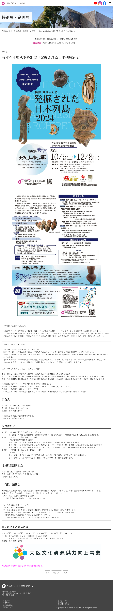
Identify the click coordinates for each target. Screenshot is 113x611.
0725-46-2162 (10, 595)
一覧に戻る (56, 572)
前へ (47, 572)
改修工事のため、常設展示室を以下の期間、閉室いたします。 (56, 41)
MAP (29, 593)
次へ (65, 572)
